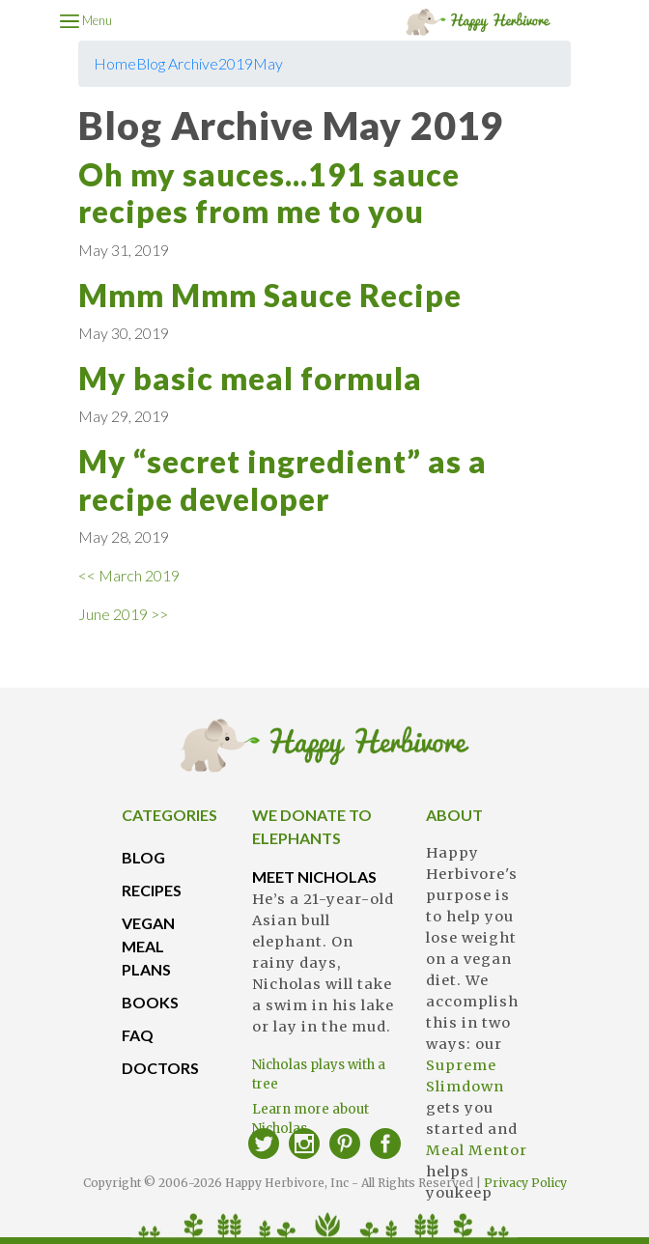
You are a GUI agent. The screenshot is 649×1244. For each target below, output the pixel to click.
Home (115, 63)
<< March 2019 (129, 575)
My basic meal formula (250, 378)
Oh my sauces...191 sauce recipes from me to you (269, 193)
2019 (235, 63)
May (268, 63)
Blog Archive (177, 63)
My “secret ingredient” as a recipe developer (282, 479)
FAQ (138, 1035)
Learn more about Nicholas (310, 1119)
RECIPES (152, 890)
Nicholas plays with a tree (318, 1074)
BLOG (143, 857)
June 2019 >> (123, 614)
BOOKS (150, 1002)
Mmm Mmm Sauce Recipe (270, 295)
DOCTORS (160, 1068)
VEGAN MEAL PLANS (148, 946)
